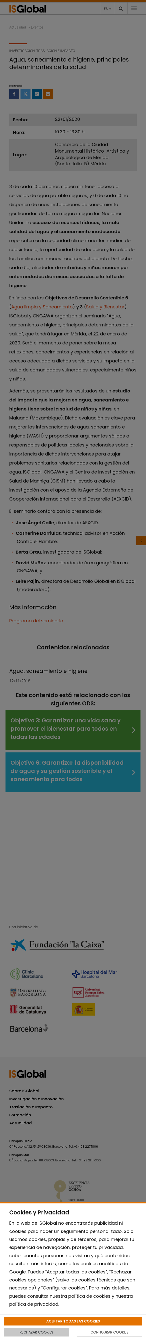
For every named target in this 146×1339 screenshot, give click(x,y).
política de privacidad (33, 1304)
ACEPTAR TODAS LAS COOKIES (73, 1321)
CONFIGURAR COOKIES (109, 1332)
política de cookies (89, 1296)
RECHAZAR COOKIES (36, 1332)
